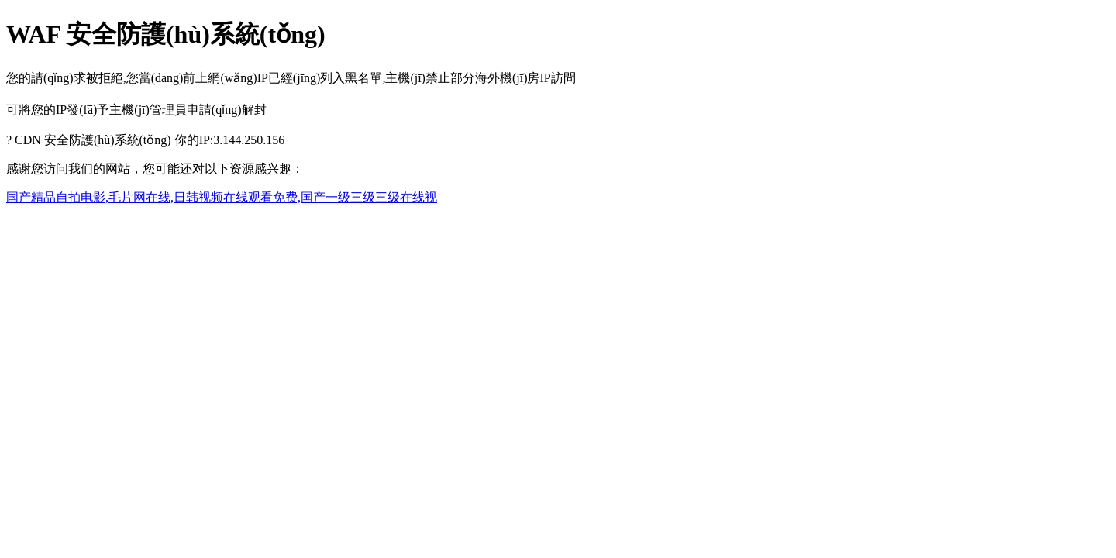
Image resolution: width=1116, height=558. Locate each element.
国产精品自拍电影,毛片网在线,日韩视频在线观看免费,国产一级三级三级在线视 (221, 197)
